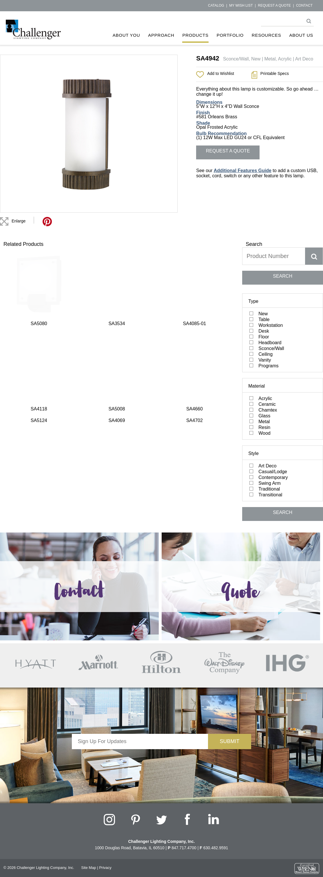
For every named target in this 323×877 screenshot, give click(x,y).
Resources (266, 35)
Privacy (105, 867)
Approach (161, 35)
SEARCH (282, 276)
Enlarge (18, 221)
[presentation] (140, 760)
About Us (301, 35)
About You (126, 35)
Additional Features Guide (242, 170)
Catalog (216, 5)
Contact (304, 5)
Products (195, 35)
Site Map (88, 867)
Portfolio (230, 35)
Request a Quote (274, 5)
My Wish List (241, 5)
